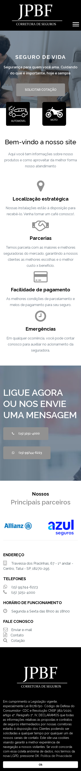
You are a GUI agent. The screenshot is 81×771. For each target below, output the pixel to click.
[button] (75, 23)
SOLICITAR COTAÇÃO (40, 89)
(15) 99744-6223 (27, 452)
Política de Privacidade (56, 756)
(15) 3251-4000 (26, 433)
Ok (40, 764)
